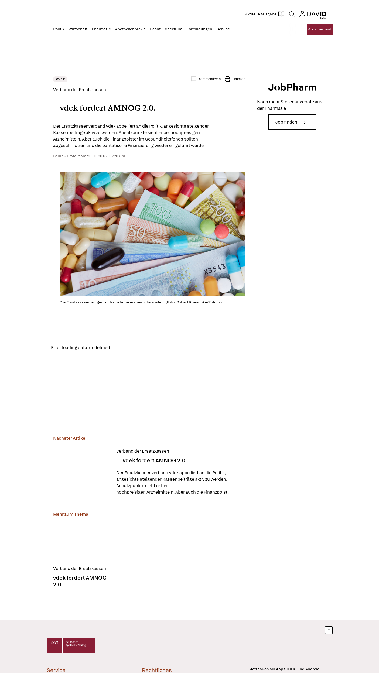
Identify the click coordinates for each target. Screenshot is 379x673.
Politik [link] (60, 79)
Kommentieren (209, 79)
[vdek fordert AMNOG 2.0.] (81, 473)
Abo (314, 29)
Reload (121, 348)
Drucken (239, 79)
